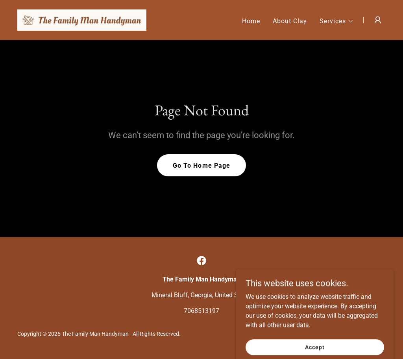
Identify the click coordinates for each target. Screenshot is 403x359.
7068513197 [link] (201, 311)
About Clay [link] (290, 21)
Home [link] (251, 21)
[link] (81, 19)
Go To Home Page (201, 165)
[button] (337, 21)
